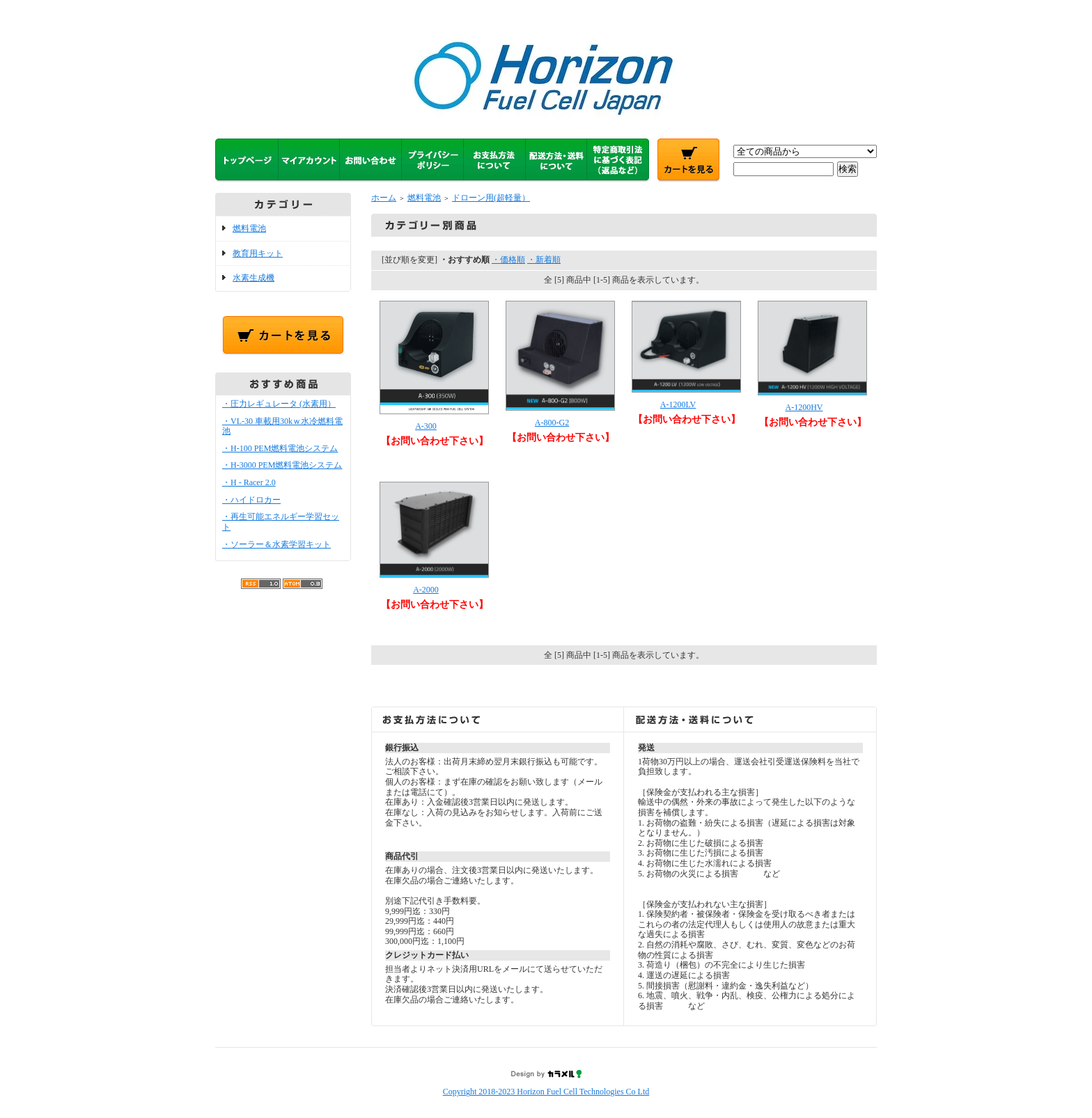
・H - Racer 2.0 (249, 482)
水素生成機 (253, 278)
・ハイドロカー (251, 500)
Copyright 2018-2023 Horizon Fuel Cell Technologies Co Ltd (546, 1091)
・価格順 (508, 260)
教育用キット (258, 253)
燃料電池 (249, 228)
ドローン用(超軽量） (491, 198)
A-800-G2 (552, 422)
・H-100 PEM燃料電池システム (280, 448)
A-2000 (426, 590)
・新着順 (544, 260)
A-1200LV (678, 404)
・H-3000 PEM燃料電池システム (282, 465)
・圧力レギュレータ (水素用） (279, 404)
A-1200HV (804, 407)
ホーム (383, 198)
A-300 (426, 426)
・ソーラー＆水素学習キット (276, 544)
